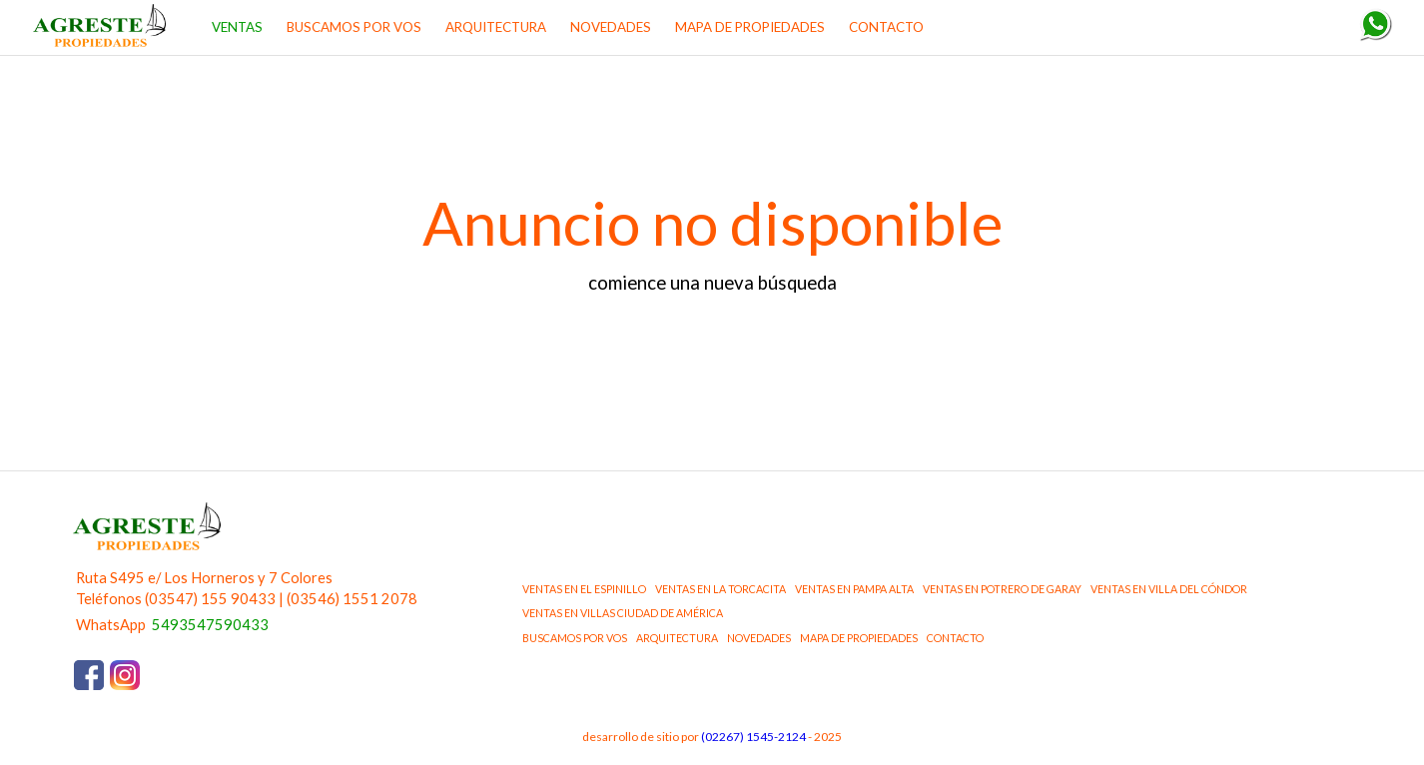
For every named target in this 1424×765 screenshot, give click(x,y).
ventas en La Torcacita (720, 588)
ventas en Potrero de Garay (1002, 588)
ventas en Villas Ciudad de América (622, 612)
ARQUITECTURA (495, 27)
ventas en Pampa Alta (854, 588)
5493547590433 (210, 624)
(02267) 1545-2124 (753, 736)
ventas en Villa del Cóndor (1168, 588)
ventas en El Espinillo (584, 588)
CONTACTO (886, 27)
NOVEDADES (610, 27)
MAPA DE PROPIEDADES (750, 27)
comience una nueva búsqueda (712, 283)
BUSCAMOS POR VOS (354, 27)
